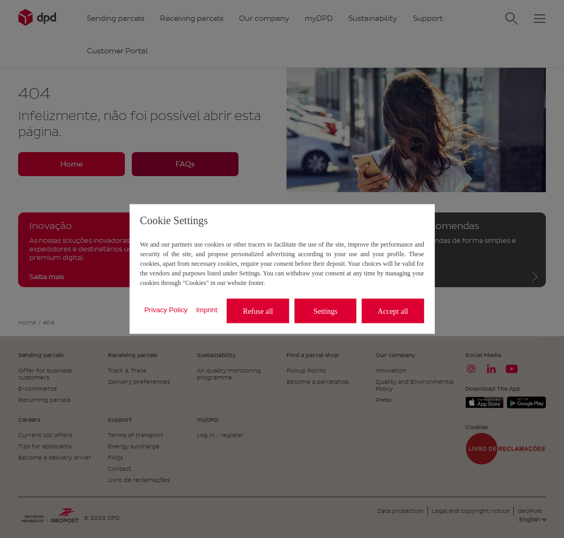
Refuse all (258, 311)
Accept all (393, 311)
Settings (325, 311)
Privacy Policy (165, 309)
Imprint (206, 309)
